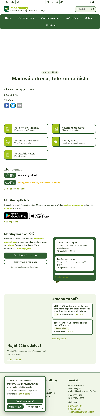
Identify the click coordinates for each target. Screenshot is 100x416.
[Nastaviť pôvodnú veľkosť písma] (57, 2)
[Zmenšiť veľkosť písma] (53, 2)
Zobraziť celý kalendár (14, 149)
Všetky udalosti (14, 320)
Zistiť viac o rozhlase (26, 222)
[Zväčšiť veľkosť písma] (62, 2)
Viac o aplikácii (11, 182)
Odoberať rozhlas (25, 215)
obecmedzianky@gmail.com (81, 372)
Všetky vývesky (59, 299)
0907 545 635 (74, 369)
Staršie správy (61, 237)
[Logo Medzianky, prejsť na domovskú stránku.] (24, 9)
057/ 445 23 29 (75, 366)
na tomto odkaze (24, 394)
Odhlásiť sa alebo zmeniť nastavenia (25, 227)
